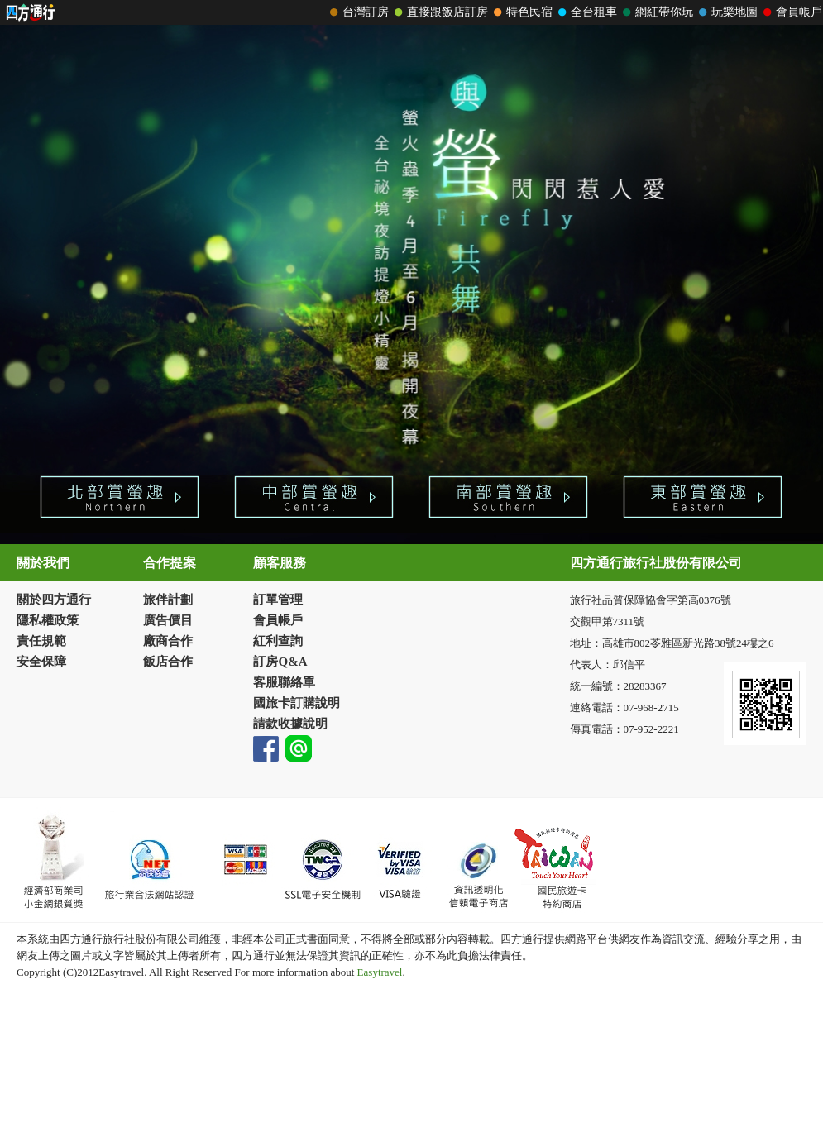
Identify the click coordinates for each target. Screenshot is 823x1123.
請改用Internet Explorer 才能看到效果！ (411, 12)
